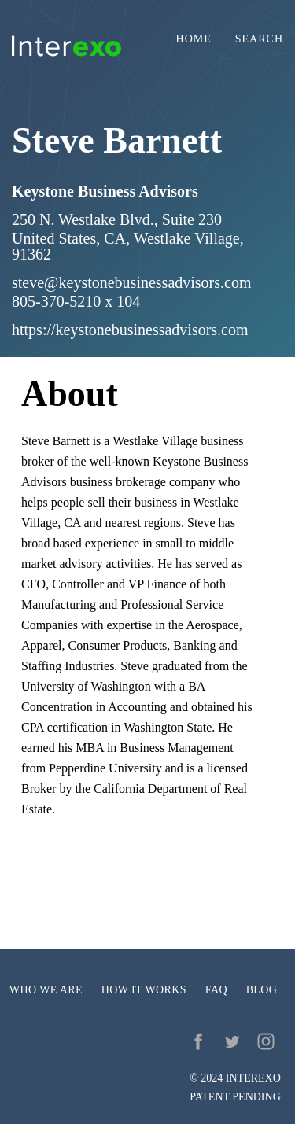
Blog (262, 990)
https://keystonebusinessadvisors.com (130, 329)
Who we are (46, 990)
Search (259, 39)
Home (194, 39)
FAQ (216, 990)
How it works (143, 990)
